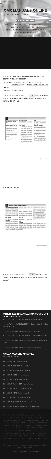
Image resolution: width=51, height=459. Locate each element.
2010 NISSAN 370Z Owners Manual (15, 361)
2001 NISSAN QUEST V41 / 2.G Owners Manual (19, 402)
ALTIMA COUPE (16, 85)
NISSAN (28, 82)
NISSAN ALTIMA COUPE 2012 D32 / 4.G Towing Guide (21, 331)
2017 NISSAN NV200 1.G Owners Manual (17, 388)
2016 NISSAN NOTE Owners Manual (15, 379)
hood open (39, 274)
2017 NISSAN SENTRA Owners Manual (16, 370)
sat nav (42, 98)
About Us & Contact (31, 452)
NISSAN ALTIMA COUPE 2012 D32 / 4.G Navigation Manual (23, 319)
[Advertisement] (25, 53)
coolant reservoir (14, 277)
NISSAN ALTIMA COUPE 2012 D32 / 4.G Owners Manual (22, 347)
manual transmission (15, 98)
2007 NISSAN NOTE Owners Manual (15, 375)
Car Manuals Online (25, 10)
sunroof (31, 98)
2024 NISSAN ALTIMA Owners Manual (16, 357)
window (37, 98)
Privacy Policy (17, 452)
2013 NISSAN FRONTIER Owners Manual (17, 366)
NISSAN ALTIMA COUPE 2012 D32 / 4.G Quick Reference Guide (24, 335)
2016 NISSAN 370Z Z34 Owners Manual (16, 397)
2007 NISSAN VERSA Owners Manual (16, 393)
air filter (25, 98)
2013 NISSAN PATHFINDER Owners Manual (18, 384)
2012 (42, 82)
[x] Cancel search (9, 82)
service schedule (36, 277)
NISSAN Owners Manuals (18, 354)
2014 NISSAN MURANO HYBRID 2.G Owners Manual (21, 406)
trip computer (25, 277)
